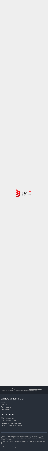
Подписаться (12, 382)
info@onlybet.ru (5, 447)
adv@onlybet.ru (14, 447)
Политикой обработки (30, 390)
